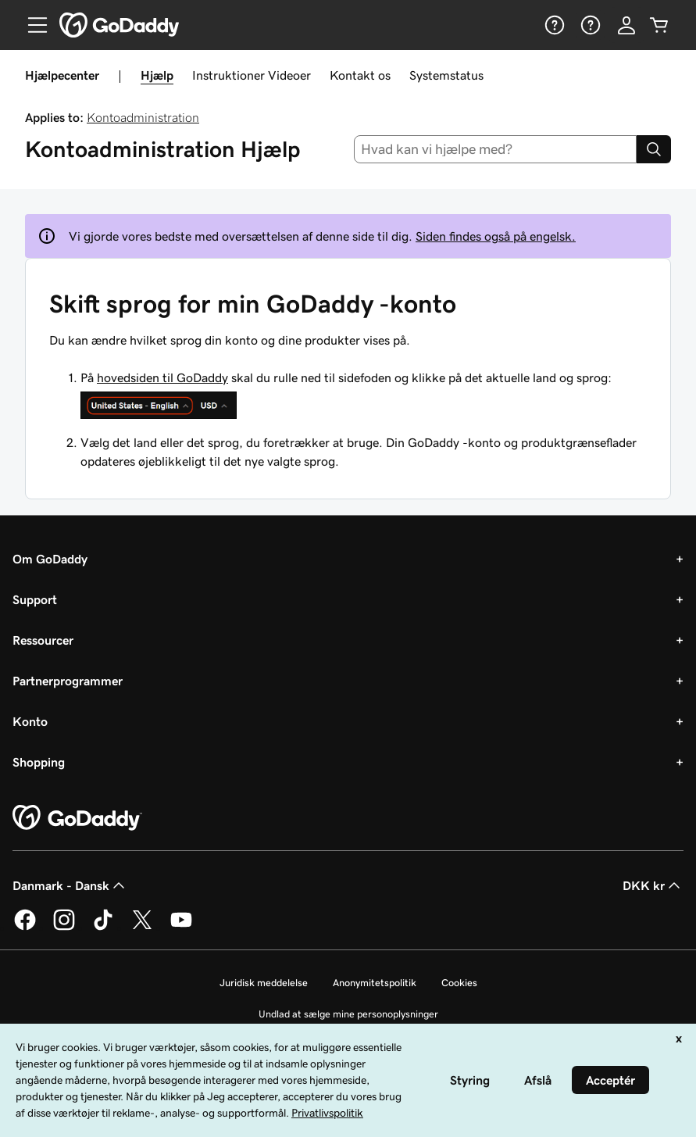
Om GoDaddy (49, 558)
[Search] (654, 149)
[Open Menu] (31, 25)
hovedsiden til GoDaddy (162, 377)
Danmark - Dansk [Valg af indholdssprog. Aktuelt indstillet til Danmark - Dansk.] (70, 885)
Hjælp (157, 75)
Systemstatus (446, 75)
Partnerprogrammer (67, 680)
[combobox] (495, 149)
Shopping (38, 762)
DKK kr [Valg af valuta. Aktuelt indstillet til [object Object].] (653, 885)
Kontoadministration (143, 117)
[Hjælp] (553, 25)
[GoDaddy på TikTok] (103, 927)
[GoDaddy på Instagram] (64, 927)
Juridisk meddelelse (264, 983)
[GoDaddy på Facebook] (24, 927)
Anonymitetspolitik (374, 983)
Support (34, 599)
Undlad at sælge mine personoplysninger (348, 1014)
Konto (30, 721)
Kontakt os (360, 75)
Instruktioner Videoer (251, 75)
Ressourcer (42, 640)
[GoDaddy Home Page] (77, 818)
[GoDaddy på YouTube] (181, 927)
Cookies (459, 983)
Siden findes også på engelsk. (496, 236)
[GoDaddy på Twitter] (142, 927)
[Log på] (626, 25)
